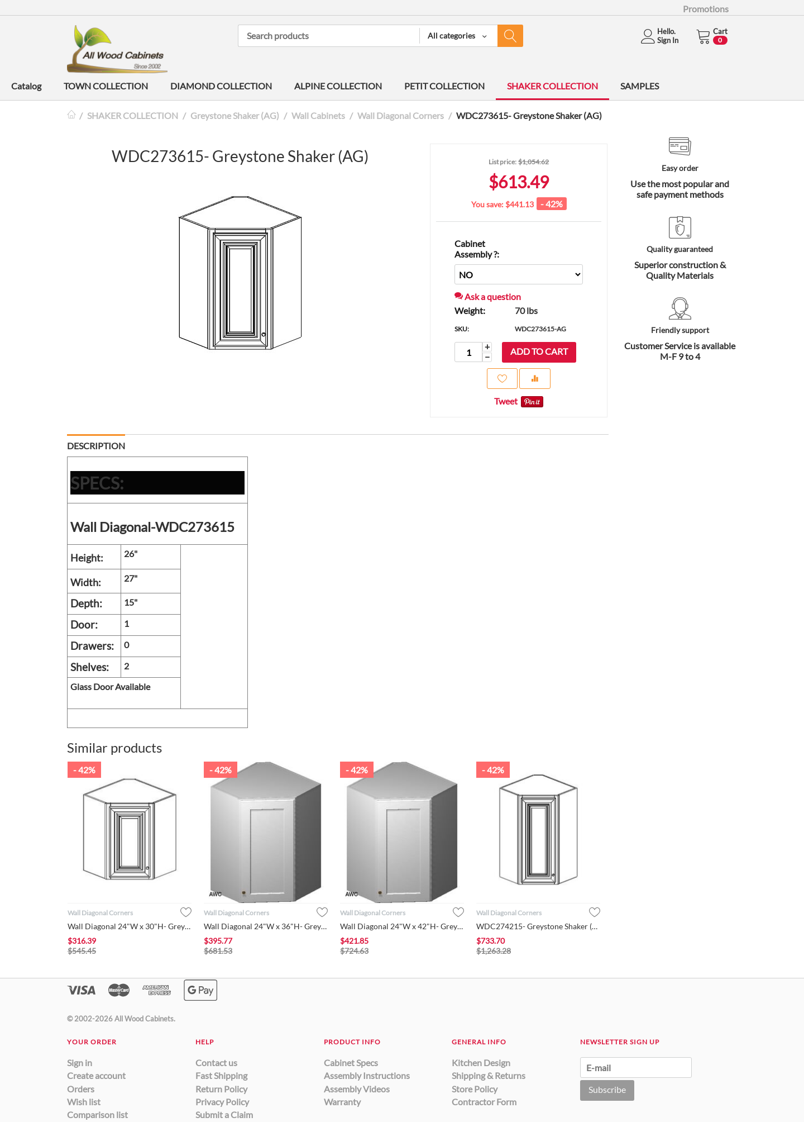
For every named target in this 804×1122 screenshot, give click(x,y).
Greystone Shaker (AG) (234, 115)
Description (96, 445)
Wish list (83, 1101)
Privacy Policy (222, 1101)
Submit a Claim (224, 1114)
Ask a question (487, 296)
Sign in (79, 1062)
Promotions (706, 8)
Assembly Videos (357, 1088)
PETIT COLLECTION (444, 85)
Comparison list (97, 1114)
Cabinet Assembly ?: (476, 248)
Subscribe (607, 1089)
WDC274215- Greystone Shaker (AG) (538, 926)
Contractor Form (484, 1101)
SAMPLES (639, 85)
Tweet (506, 401)
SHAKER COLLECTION (552, 85)
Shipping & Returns (488, 1075)
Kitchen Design (481, 1062)
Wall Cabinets (318, 115)
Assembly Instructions (367, 1075)
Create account (96, 1075)
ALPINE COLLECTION (338, 85)
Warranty (342, 1101)
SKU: (461, 329)
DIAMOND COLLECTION (221, 85)
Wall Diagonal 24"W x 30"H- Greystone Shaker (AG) (130, 926)
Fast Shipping (221, 1075)
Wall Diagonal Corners (400, 115)
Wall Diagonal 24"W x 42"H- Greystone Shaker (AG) (402, 926)
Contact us (216, 1062)
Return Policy (221, 1088)
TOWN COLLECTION (106, 85)
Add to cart (539, 351)
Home (71, 115)
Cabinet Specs (351, 1062)
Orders (80, 1088)
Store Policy (474, 1088)
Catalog (26, 85)
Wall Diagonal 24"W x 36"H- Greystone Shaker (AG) (266, 926)
